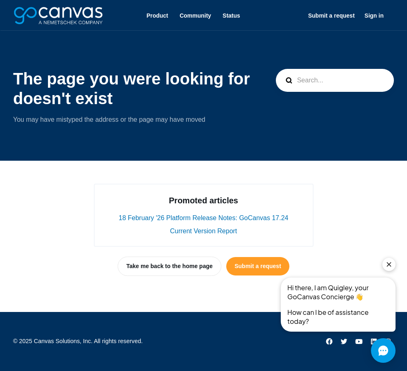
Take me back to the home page (169, 266)
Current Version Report (203, 231)
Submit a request (331, 15)
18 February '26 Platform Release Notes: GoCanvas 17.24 (204, 217)
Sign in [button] (374, 15)
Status (231, 15)
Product (157, 15)
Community (195, 15)
